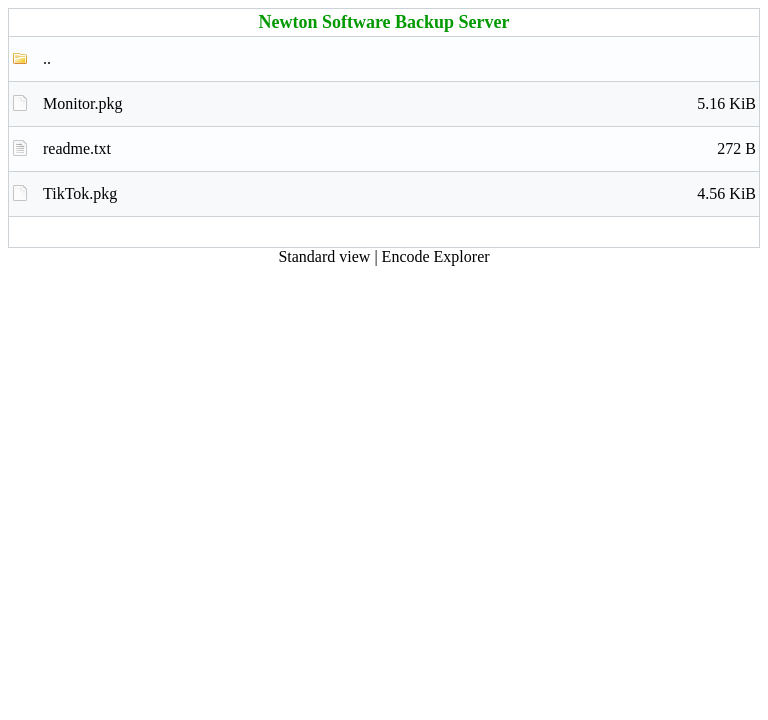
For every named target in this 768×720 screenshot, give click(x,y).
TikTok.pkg (399, 194)
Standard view (324, 256)
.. (47, 58)
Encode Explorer (436, 256)
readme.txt (399, 149)
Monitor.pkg (399, 104)
